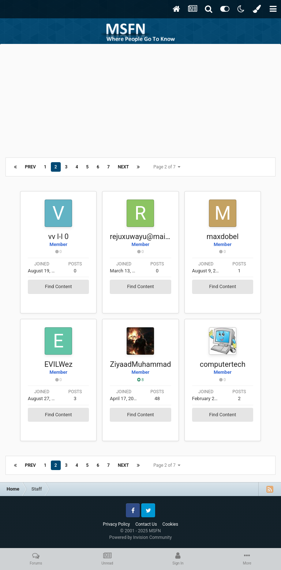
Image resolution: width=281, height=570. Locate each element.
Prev (30, 166)
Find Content (58, 286)
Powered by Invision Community (140, 537)
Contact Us (146, 524)
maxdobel (223, 236)
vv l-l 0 (58, 236)
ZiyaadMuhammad (140, 364)
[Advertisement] (140, 99)
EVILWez (58, 364)
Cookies (170, 524)
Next (123, 166)
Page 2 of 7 (166, 166)
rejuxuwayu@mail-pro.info (152, 236)
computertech (223, 364)
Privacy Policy (116, 524)
